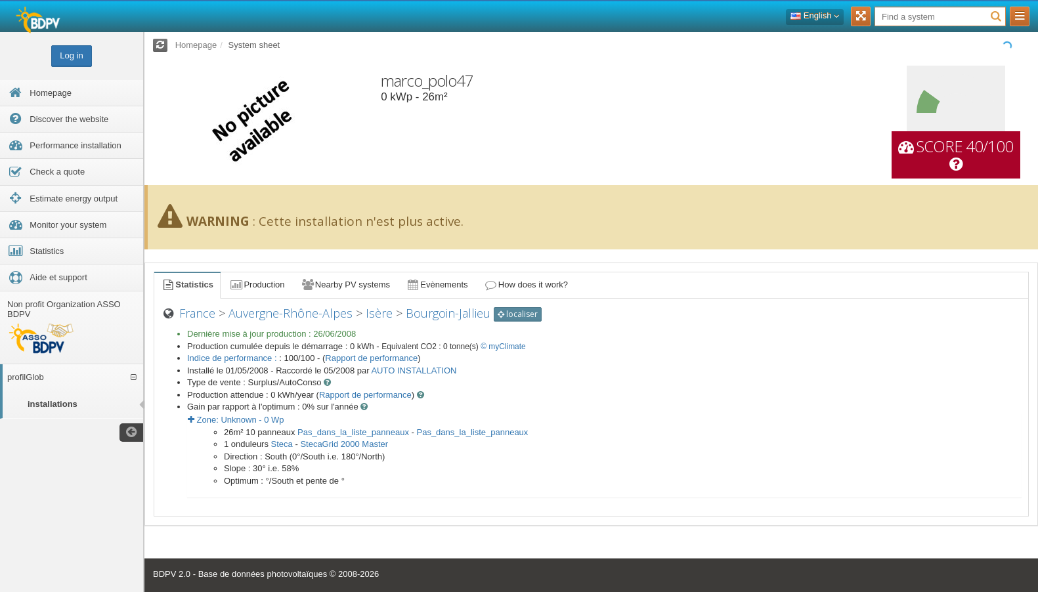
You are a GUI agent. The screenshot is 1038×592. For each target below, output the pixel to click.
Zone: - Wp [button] (236, 420)
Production (256, 284)
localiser (518, 314)
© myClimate (503, 346)
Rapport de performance (371, 358)
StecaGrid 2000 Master (344, 444)
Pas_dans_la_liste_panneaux (353, 432)
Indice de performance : (233, 358)
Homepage (196, 45)
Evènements (437, 284)
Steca (282, 444)
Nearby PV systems (345, 284)
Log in (71, 55)
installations (52, 404)
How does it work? (526, 284)
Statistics (187, 284)
